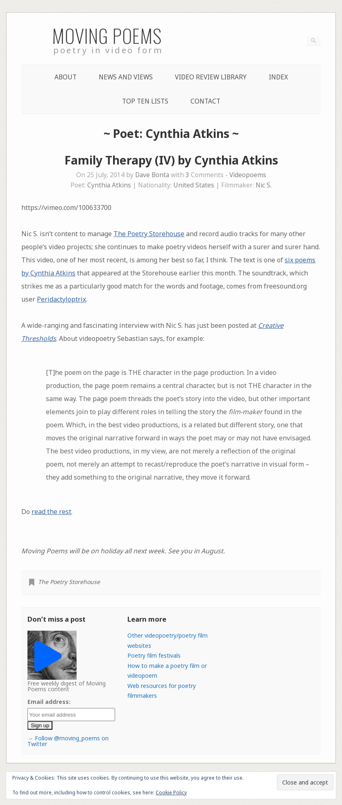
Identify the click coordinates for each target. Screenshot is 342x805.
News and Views (126, 77)
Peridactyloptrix (61, 299)
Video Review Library (211, 77)
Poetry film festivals (154, 655)
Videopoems (247, 175)
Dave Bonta (152, 175)
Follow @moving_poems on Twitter (68, 741)
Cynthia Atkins (109, 185)
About (65, 77)
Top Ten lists (145, 101)
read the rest (51, 511)
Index (278, 77)
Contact (205, 101)
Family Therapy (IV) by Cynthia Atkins (171, 160)
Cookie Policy (171, 792)
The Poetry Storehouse (148, 233)
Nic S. (264, 185)
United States (193, 185)
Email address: (48, 702)
